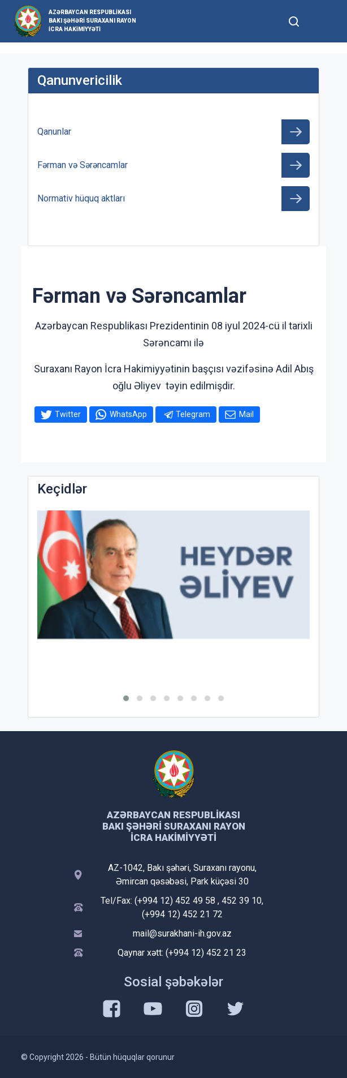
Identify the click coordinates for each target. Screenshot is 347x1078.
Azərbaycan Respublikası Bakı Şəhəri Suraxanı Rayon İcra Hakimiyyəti (92, 20)
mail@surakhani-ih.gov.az (182, 933)
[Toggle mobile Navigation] (321, 21)
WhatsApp (128, 414)
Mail (246, 414)
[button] (126, 698)
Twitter (68, 414)
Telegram (193, 414)
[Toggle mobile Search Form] (293, 20)
